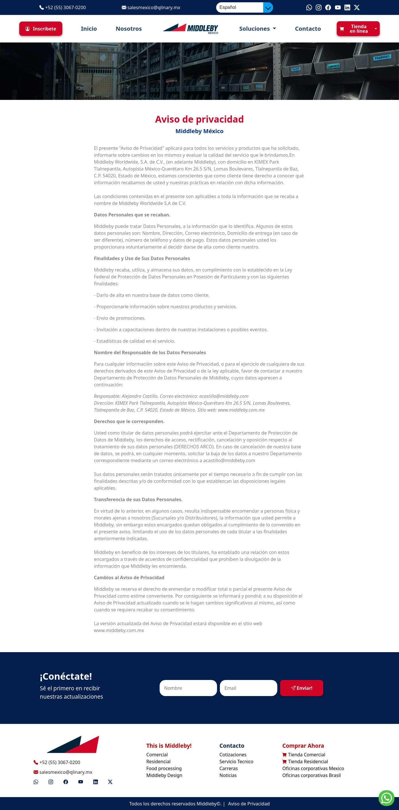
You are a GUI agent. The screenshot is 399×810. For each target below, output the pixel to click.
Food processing (164, 768)
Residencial (158, 761)
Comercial (157, 754)
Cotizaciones (233, 754)
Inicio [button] (87, 28)
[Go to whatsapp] (386, 798)
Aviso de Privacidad (249, 804)
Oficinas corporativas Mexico (313, 768)
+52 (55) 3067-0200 (62, 7)
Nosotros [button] (127, 28)
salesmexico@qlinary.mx (151, 7)
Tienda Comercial (303, 754)
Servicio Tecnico (236, 761)
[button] (40, 29)
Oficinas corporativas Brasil (311, 775)
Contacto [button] (306, 28)
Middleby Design (164, 775)
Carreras (229, 768)
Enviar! (302, 688)
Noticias (228, 775)
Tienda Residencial (305, 761)
